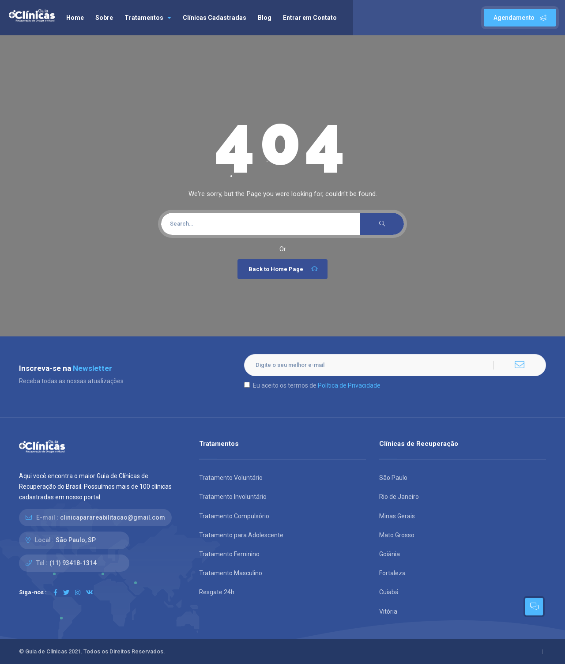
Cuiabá (389, 592)
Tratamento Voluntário (231, 477)
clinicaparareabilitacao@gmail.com (112, 517)
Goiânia (389, 554)
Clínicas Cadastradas (214, 17)
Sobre (104, 17)
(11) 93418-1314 (73, 562)
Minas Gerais (397, 516)
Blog (264, 17)
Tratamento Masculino (230, 573)
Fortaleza (392, 573)
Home (75, 17)
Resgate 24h (216, 592)
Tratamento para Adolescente (241, 535)
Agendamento (519, 17)
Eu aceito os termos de (312, 385)
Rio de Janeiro (399, 496)
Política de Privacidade (349, 385)
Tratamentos (147, 17)
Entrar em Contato (310, 17)
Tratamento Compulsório (234, 516)
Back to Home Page (284, 268)
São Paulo (393, 477)
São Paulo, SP (76, 539)
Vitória (388, 611)
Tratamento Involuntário (233, 496)
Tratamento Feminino (229, 554)
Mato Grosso (396, 535)
